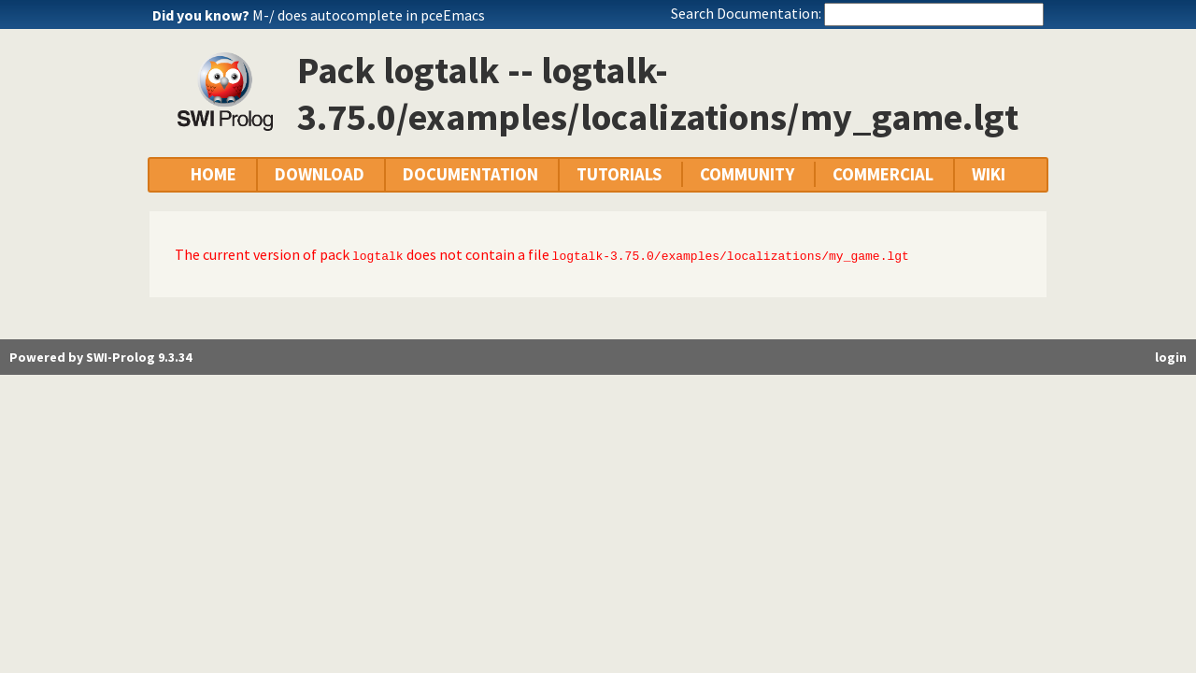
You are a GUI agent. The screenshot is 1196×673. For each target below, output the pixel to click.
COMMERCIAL (883, 174)
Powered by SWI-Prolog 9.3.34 (100, 357)
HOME (213, 174)
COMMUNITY (747, 174)
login (1171, 357)
